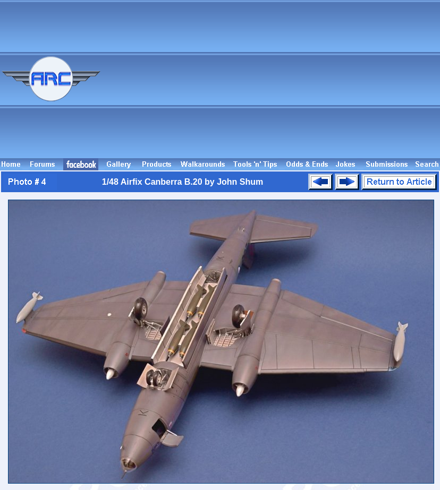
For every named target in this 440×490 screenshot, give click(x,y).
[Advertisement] (287, 84)
